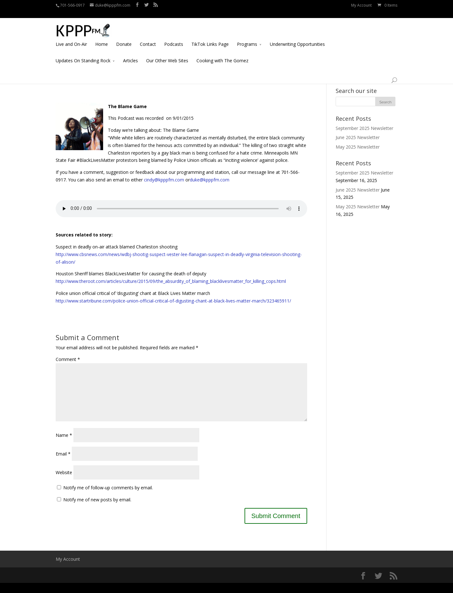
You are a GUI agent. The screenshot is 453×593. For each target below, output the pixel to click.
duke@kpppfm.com (209, 180)
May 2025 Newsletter (358, 147)
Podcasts (173, 37)
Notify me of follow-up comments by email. (108, 498)
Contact (148, 37)
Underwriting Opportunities (297, 37)
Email (63, 464)
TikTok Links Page (210, 37)
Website (64, 483)
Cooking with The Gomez (222, 53)
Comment (68, 359)
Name (64, 445)
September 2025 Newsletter (364, 128)
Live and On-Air (71, 37)
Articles (130, 53)
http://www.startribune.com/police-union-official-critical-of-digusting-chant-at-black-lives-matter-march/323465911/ (173, 301)
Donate (124, 37)
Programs (247, 37)
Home (101, 37)
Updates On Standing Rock (83, 53)
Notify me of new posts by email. (97, 510)
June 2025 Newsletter (358, 137)
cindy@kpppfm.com (164, 180)
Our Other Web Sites (167, 53)
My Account (361, 5)
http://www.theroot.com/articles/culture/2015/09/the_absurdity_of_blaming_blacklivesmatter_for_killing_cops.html (171, 281)
